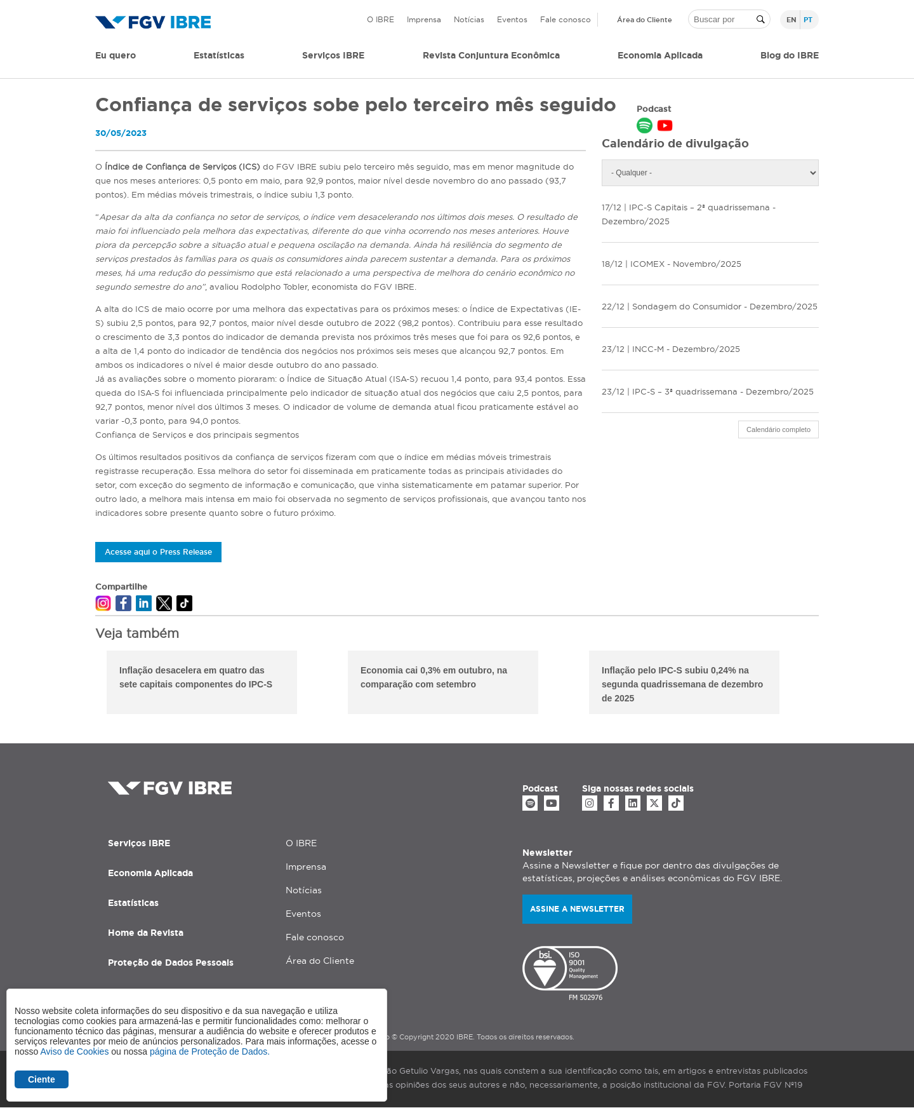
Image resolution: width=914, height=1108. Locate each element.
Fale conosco (565, 19)
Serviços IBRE (139, 843)
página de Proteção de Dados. (210, 1051)
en (791, 20)
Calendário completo (778, 429)
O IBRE (380, 19)
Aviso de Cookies (74, 1051)
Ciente (41, 1079)
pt (808, 20)
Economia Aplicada (150, 873)
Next (828, 684)
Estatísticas (219, 55)
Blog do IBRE (789, 55)
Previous (85, 684)
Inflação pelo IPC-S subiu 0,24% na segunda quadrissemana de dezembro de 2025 (682, 684)
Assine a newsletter (577, 909)
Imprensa (424, 19)
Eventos (512, 19)
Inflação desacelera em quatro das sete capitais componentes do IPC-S (195, 677)
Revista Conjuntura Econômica (491, 55)
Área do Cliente (644, 20)
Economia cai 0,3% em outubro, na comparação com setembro (434, 677)
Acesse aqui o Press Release (158, 552)
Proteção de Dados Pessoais (171, 962)
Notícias (469, 19)
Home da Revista (145, 933)
